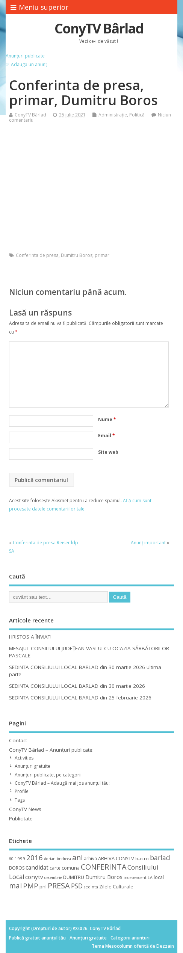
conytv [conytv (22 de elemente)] (34, 877)
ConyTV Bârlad (98, 28)
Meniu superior (39, 7)
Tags (20, 800)
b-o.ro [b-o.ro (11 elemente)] (142, 858)
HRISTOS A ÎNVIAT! (30, 636)
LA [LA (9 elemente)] (150, 877)
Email (106, 435)
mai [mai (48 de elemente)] (15, 886)
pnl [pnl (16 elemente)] (43, 886)
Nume (107, 419)
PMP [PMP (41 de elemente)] (30, 885)
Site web (108, 452)
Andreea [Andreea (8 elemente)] (64, 858)
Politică (137, 115)
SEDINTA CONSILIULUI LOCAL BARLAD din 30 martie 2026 (77, 686)
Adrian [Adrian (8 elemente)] (50, 858)
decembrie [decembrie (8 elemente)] (53, 877)
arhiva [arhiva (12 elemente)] (90, 858)
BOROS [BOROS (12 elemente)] (16, 868)
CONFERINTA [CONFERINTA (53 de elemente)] (103, 867)
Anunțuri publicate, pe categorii (48, 775)
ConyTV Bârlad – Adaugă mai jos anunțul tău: (62, 783)
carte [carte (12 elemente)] (55, 868)
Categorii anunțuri (130, 938)
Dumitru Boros (76, 255)
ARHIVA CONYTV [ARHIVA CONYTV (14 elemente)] (116, 858)
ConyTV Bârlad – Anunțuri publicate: (51, 749)
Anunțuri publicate (25, 56)
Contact (18, 740)
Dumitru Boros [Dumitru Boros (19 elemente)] (104, 877)
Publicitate (21, 818)
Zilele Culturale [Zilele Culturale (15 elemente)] (116, 886)
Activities (24, 758)
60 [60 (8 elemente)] (11, 858)
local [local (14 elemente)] (159, 877)
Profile (22, 791)
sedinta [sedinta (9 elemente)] (91, 887)
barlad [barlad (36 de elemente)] (160, 857)
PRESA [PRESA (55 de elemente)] (59, 886)
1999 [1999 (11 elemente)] (20, 858)
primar (102, 255)
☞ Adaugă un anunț (26, 64)
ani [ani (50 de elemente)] (77, 857)
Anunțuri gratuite (32, 766)
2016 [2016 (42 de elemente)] (34, 857)
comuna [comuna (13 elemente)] (71, 868)
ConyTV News (25, 809)
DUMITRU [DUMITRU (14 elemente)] (73, 877)
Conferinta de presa (37, 255)
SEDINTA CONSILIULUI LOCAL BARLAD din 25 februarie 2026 (80, 697)
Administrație (112, 115)
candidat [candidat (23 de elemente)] (37, 867)
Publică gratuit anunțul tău (37, 938)
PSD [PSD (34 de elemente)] (77, 885)
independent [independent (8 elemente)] (135, 877)
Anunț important (148, 542)
